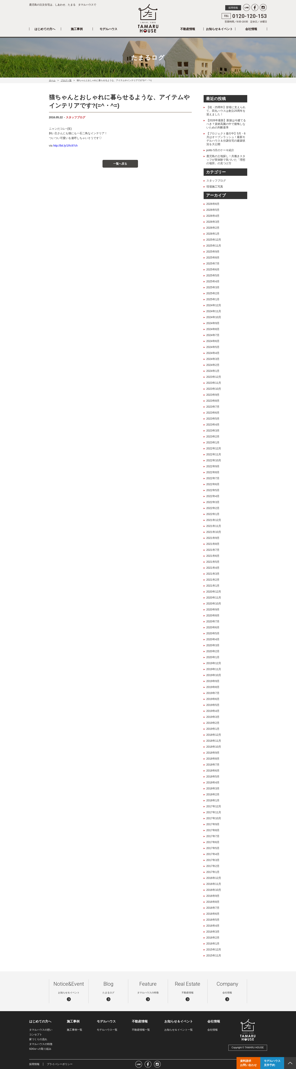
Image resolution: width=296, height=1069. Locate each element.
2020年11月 (213, 597)
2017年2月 (213, 866)
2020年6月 (213, 627)
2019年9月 (213, 681)
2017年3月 (213, 860)
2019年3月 (213, 716)
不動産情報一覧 (141, 1029)
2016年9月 (213, 895)
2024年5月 (213, 347)
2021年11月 (213, 526)
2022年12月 (213, 448)
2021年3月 (213, 573)
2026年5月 (213, 209)
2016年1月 (213, 943)
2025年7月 (213, 263)
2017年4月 (213, 854)
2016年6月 (213, 913)
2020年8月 (213, 615)
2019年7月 (213, 693)
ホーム (52, 80)
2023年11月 (213, 382)
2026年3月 (213, 221)
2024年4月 (213, 353)
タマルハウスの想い (40, 1029)
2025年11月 (213, 245)
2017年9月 (213, 824)
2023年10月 (213, 388)
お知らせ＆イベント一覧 (178, 1029)
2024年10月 (213, 317)
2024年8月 (213, 329)
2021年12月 (213, 520)
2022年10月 (213, 460)
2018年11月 (213, 740)
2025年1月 (213, 299)
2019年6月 (213, 699)
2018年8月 (213, 758)
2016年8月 (213, 901)
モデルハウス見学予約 (272, 1063)
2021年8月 (213, 543)
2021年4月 (213, 567)
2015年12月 (213, 949)
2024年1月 (213, 370)
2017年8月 (213, 830)
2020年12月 (213, 591)
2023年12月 (213, 376)
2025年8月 (213, 257)
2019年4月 (213, 710)
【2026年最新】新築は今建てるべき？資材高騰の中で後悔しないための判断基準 (226, 124)
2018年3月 (213, 788)
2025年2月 (213, 293)
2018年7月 (213, 764)
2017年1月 (213, 872)
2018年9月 (213, 752)
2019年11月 (213, 669)
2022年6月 (213, 484)
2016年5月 (213, 919)
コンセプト (35, 1034)
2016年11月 (213, 883)
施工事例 (77, 29)
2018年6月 (213, 770)
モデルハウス (108, 29)
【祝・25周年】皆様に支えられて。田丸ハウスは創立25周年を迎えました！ (226, 111)
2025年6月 (213, 269)
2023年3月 (213, 430)
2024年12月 (213, 305)
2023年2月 (213, 436)
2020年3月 (213, 645)
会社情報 (251, 29)
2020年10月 (213, 603)
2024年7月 (213, 335)
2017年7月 (213, 836)
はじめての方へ (44, 29)
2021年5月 (213, 561)
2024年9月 (213, 323)
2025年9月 (213, 251)
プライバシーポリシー (60, 1064)
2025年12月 (213, 239)
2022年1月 (213, 514)
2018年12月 (213, 734)
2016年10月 (213, 889)
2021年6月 (213, 555)
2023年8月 (213, 400)
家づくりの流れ (38, 1039)
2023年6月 (213, 412)
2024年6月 (213, 341)
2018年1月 (213, 800)
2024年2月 (213, 364)
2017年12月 (213, 806)
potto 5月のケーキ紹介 (220, 150)
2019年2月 (213, 722)
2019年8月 (213, 687)
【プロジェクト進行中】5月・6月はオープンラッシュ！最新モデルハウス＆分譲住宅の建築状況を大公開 (226, 139)
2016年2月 (213, 937)
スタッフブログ (75, 117)
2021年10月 (213, 532)
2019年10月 (213, 675)
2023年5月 (213, 418)
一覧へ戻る (120, 163)
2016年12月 (213, 877)
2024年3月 (213, 359)
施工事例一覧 (74, 1029)
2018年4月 (213, 782)
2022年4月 (213, 496)
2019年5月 (213, 705)
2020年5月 (213, 633)
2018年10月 (213, 746)
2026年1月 (213, 233)
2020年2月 (213, 651)
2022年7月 (213, 478)
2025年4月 (213, 281)
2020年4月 (213, 639)
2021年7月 (213, 549)
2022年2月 (213, 508)
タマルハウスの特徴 (40, 1044)
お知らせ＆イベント (219, 29)
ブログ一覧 (66, 80)
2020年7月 (213, 621)
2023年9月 (213, 394)
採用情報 (233, 7)
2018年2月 (213, 794)
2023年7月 (213, 406)
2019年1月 (213, 728)
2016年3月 (213, 931)
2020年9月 (213, 609)
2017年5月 (213, 848)
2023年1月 (213, 442)
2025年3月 (213, 287)
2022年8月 (213, 472)
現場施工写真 (214, 186)
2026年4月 (213, 215)
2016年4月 (213, 925)
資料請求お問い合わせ (248, 1063)
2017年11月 (213, 812)
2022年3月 (213, 502)
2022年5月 (213, 490)
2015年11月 (213, 955)
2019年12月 (213, 663)
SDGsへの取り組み (40, 1048)
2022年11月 (213, 454)
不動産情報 (187, 29)
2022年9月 (213, 466)
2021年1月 (213, 585)
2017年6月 (213, 842)
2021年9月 (213, 537)
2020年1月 (213, 657)
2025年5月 (213, 275)
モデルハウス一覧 (107, 1029)
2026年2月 (213, 227)
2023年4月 (213, 424)
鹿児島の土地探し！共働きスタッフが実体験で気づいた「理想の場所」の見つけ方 (225, 160)
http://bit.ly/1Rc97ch (65, 145)
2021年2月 (213, 579)
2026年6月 (213, 203)
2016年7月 (213, 907)
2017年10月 (213, 818)
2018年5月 (213, 776)
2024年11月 (213, 311)
